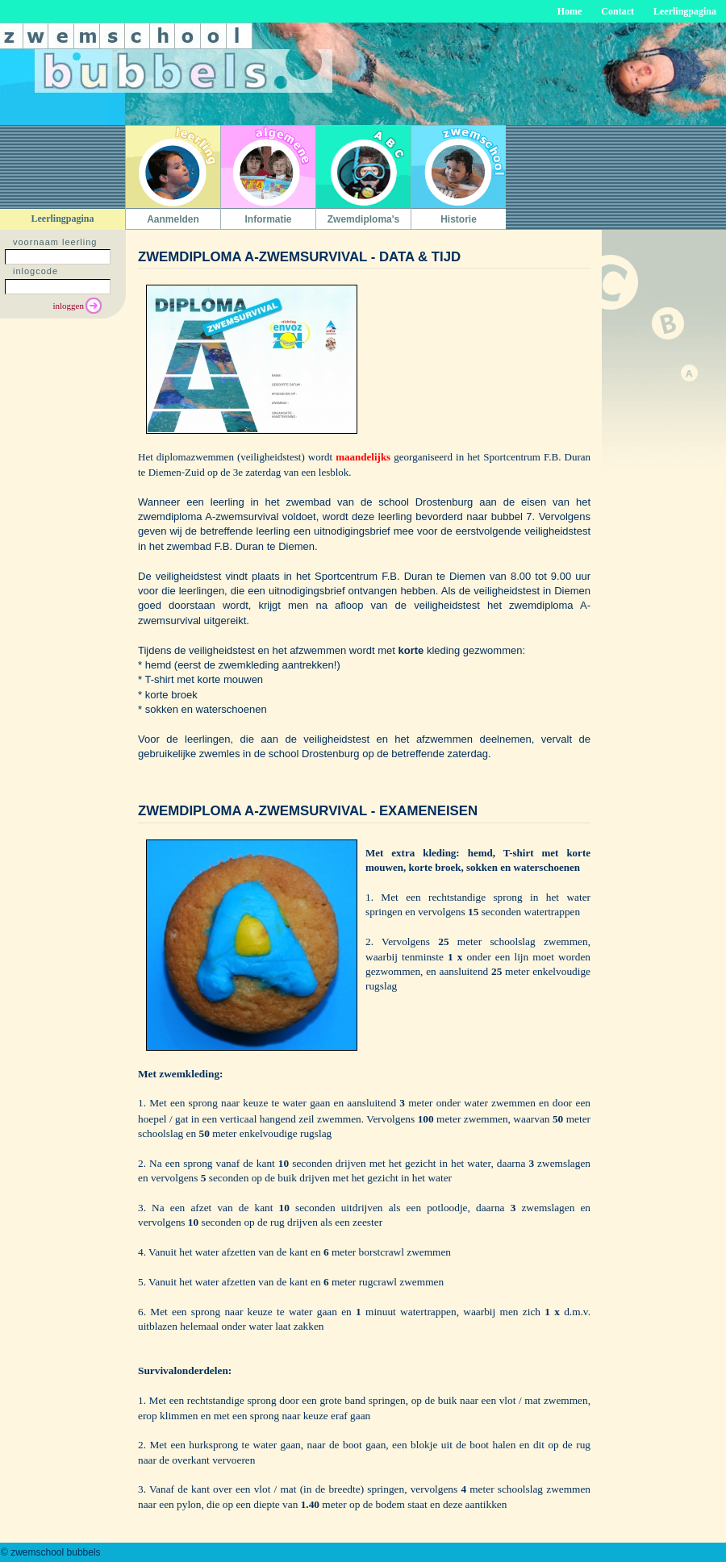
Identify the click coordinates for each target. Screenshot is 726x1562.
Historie (458, 219)
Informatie (267, 219)
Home (569, 11)
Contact (617, 11)
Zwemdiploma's (364, 219)
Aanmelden (173, 219)
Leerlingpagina (684, 11)
